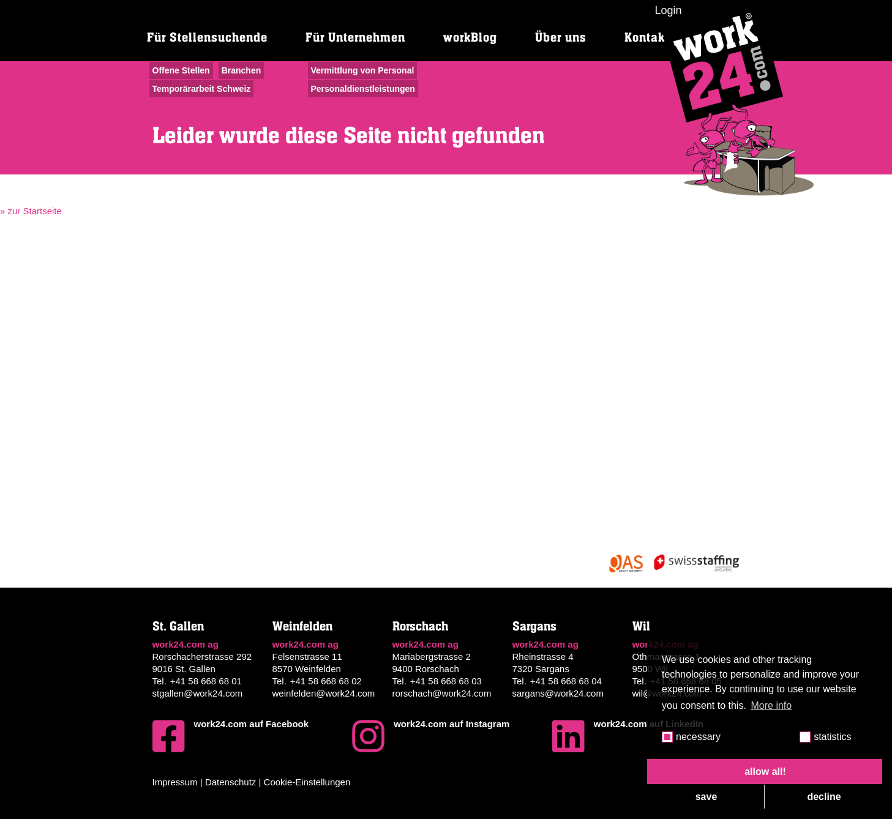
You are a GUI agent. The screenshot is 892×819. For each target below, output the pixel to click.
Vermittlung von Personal (362, 70)
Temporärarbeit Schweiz (201, 89)
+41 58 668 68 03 (446, 681)
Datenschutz (230, 782)
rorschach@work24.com (442, 693)
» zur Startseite (31, 211)
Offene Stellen (181, 70)
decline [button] (824, 796)
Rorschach (420, 626)
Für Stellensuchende (207, 37)
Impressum (175, 782)
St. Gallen (178, 626)
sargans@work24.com (558, 693)
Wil (641, 626)
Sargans (534, 626)
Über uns (561, 37)
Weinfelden (302, 626)
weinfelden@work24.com (323, 693)
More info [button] (771, 705)
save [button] (706, 796)
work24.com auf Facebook (230, 736)
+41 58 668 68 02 (326, 681)
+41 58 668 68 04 (566, 681)
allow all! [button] (765, 771)
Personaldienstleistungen (363, 89)
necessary (698, 736)
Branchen (241, 70)
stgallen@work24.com (197, 693)
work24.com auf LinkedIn (627, 736)
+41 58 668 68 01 (206, 681)
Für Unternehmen (355, 37)
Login (667, 10)
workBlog (470, 37)
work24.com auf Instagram (430, 736)
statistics (832, 736)
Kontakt (646, 37)
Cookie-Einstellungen (307, 782)
